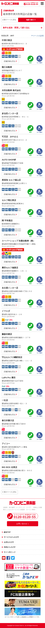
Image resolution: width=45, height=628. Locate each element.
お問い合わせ (22, 524)
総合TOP (7, 532)
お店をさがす (9, 542)
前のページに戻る (10, 20)
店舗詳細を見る (10, 61)
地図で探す (30, 20)
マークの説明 (38, 36)
